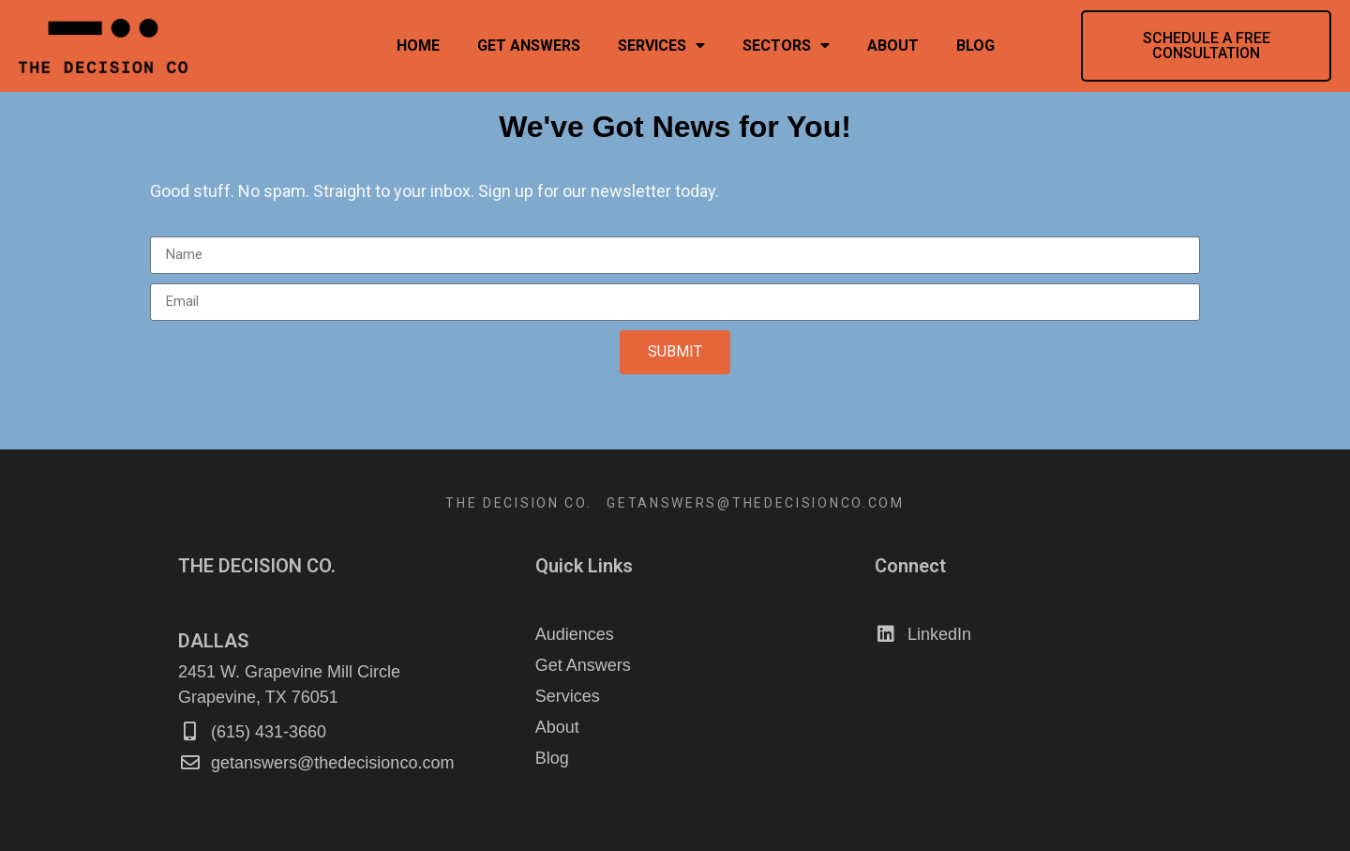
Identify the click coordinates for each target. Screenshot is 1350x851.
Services (661, 45)
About (893, 45)
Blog (975, 45)
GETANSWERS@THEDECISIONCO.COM (756, 502)
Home (418, 45)
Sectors (786, 45)
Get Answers (528, 45)
